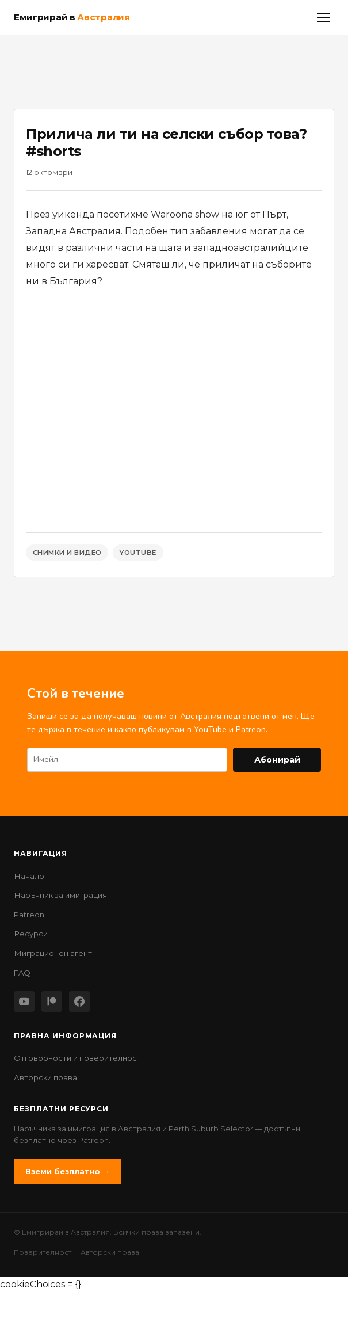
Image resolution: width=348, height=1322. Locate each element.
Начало (29, 876)
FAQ (22, 972)
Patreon (251, 729)
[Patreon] (51, 1001)
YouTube (138, 552)
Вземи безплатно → (67, 1171)
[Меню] (323, 17)
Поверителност (42, 1252)
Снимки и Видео (67, 552)
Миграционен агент (53, 953)
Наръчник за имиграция (60, 895)
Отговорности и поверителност (77, 1057)
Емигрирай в (72, 17)
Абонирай (277, 760)
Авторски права (45, 1077)
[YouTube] (24, 1001)
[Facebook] (79, 1001)
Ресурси (31, 933)
